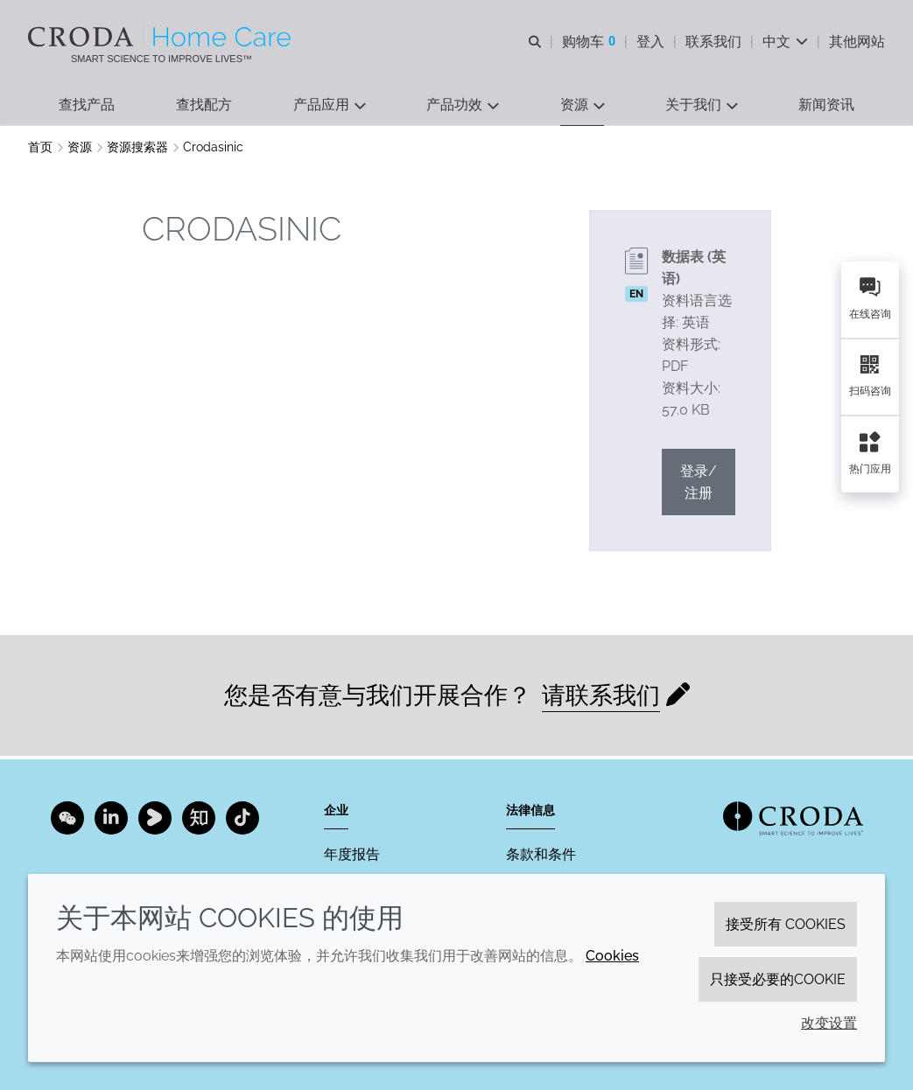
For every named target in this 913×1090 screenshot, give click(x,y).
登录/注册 (698, 484)
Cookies (612, 955)
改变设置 (829, 1023)
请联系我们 (601, 697)
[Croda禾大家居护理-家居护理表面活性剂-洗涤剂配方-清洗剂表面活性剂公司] (161, 36)
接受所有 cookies (786, 924)
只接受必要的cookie (778, 979)
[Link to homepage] (793, 818)
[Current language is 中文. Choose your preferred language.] (785, 41)
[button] (87, 105)
